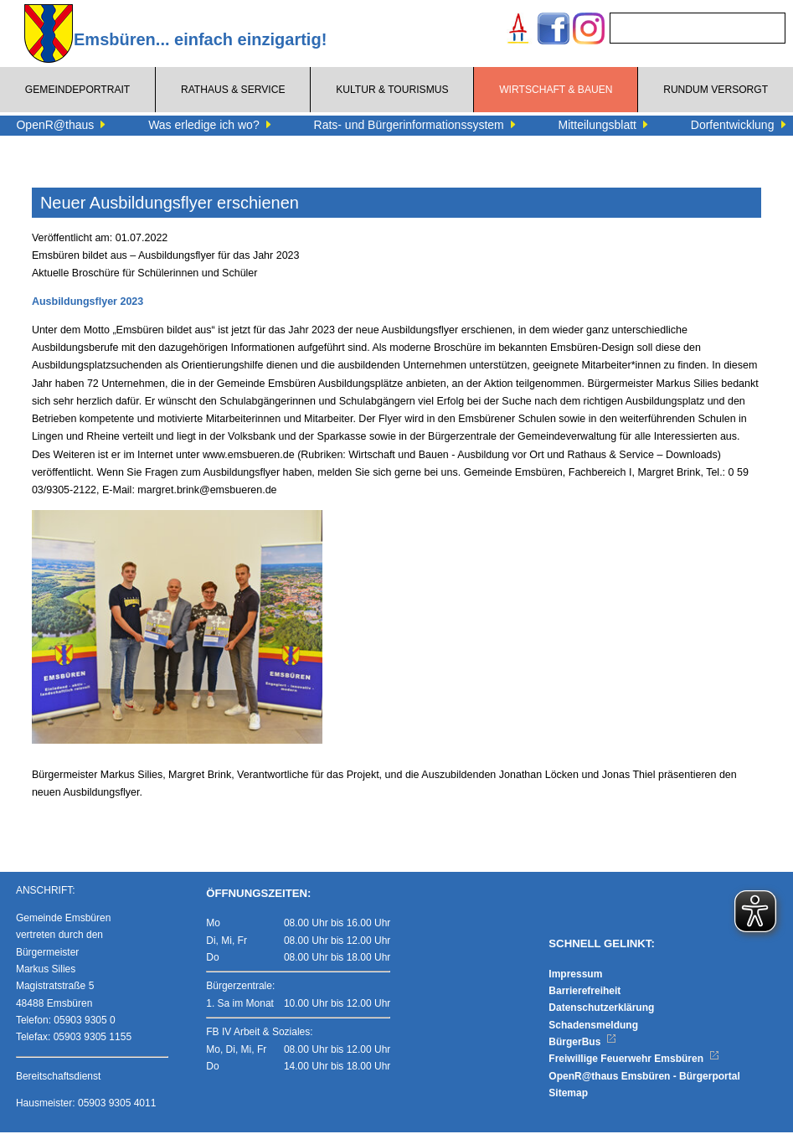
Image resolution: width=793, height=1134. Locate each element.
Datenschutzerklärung (601, 1010)
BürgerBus (582, 1044)
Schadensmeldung (593, 1027)
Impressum (575, 976)
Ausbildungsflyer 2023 (87, 301)
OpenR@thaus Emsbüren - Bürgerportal (643, 1079)
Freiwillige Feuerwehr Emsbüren (633, 1061)
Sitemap (568, 1095)
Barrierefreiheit (584, 993)
